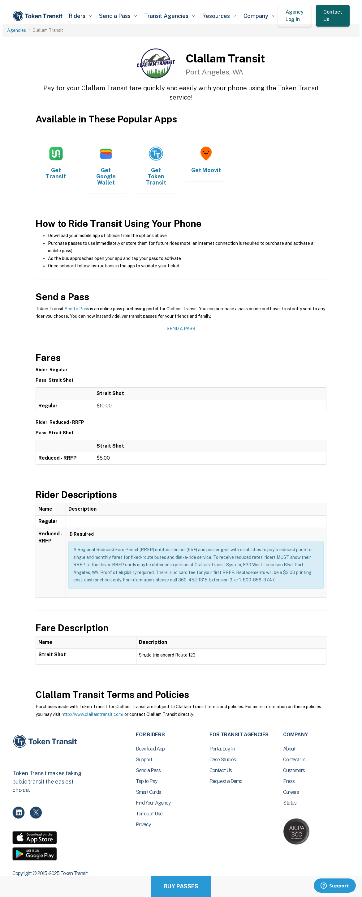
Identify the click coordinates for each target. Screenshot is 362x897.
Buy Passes (181, 886)
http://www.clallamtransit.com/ (92, 714)
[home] (38, 16)
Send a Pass (77, 308)
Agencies (16, 30)
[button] (80, 16)
